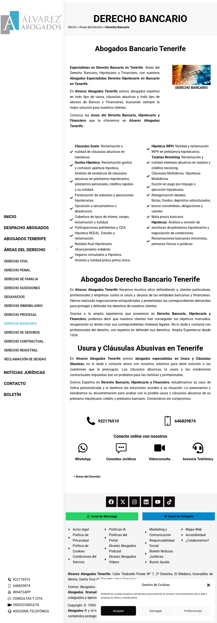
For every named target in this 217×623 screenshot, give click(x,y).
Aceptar (118, 611)
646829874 (18, 586)
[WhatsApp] (83, 448)
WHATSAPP (19, 592)
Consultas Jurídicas (121, 459)
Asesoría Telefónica (198, 459)
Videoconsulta (159, 459)
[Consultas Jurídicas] (121, 448)
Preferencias (193, 611)
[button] (208, 585)
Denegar (156, 611)
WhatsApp (83, 459)
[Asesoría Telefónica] (198, 448)
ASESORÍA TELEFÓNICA (28, 611)
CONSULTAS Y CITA (24, 599)
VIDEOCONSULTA (23, 605)
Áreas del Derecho (91, 27)
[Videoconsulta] (159, 448)
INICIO (72, 27)
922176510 (18, 579)
